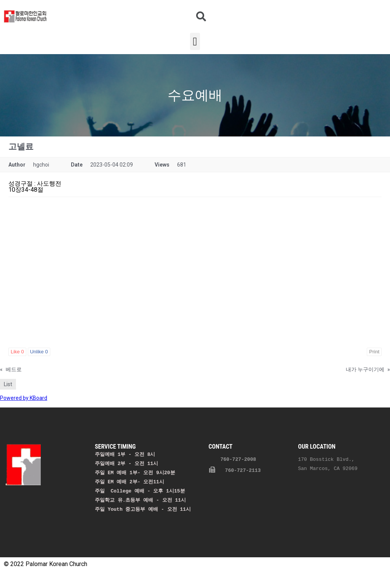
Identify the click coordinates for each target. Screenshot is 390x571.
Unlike (39, 351)
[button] (195, 41)
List (8, 384)
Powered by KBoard (23, 398)
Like (17, 351)
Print (374, 351)
